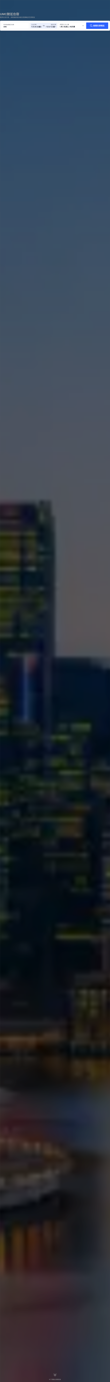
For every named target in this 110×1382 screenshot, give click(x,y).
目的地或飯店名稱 (8, 24)
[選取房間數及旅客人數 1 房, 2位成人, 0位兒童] (71, 26)
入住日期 (33, 24)
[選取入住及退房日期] (37, 26)
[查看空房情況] (97, 25)
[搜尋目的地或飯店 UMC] (15, 25)
